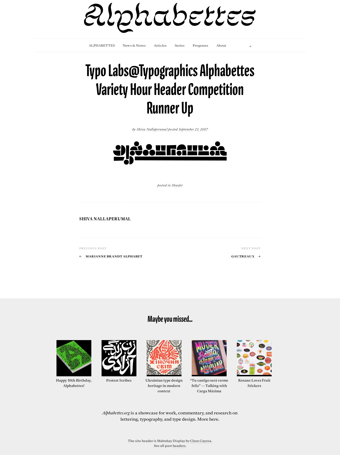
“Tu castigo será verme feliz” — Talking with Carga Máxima (209, 385)
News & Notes (134, 45)
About (221, 45)
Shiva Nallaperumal (152, 129)
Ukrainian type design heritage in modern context (164, 385)
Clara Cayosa (200, 440)
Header (177, 185)
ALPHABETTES (102, 45)
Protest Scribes (119, 380)
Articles (160, 45)
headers (179, 445)
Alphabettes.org (116, 413)
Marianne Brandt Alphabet (110, 255)
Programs (200, 45)
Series (180, 45)
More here (207, 419)
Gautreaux (246, 255)
